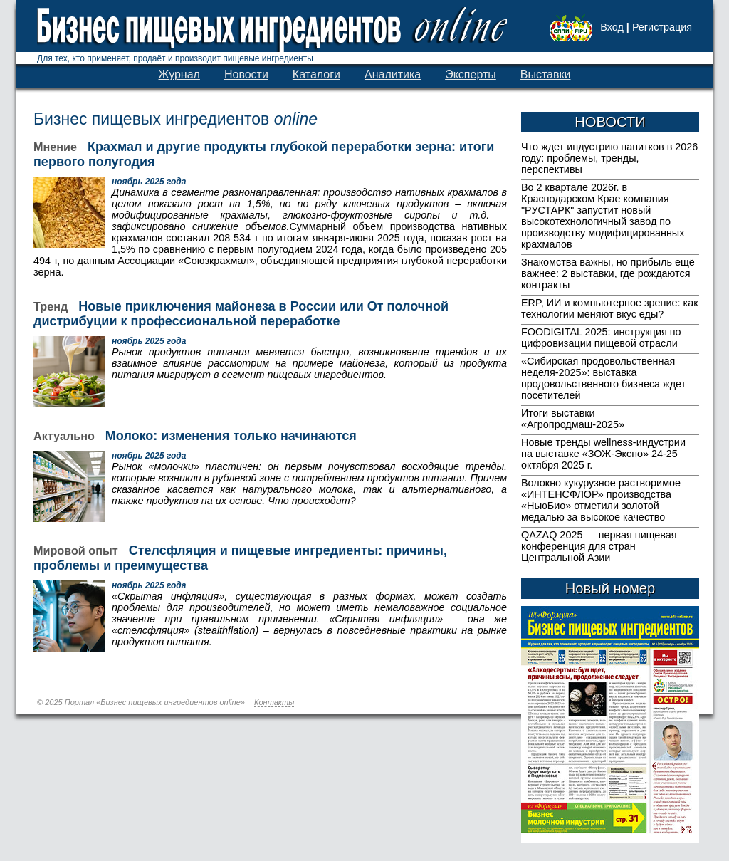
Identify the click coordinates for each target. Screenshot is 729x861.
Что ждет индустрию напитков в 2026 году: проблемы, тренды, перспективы (609, 158)
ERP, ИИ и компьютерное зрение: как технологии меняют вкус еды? (609, 308)
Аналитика (392, 74)
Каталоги (316, 74)
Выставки (545, 74)
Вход (612, 27)
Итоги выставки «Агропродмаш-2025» (572, 418)
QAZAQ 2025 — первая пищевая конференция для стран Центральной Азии (599, 546)
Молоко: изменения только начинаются (231, 436)
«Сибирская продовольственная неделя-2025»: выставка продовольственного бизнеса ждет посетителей (603, 378)
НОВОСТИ (610, 122)
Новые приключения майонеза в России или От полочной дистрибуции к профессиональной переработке (241, 313)
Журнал (179, 74)
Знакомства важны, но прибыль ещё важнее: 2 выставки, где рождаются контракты (608, 273)
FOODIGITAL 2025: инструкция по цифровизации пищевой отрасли (601, 337)
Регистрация (662, 27)
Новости (246, 74)
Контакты (274, 702)
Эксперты (470, 74)
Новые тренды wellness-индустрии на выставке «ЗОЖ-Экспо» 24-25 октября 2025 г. (603, 454)
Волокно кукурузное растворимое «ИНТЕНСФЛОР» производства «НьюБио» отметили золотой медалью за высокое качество (601, 500)
